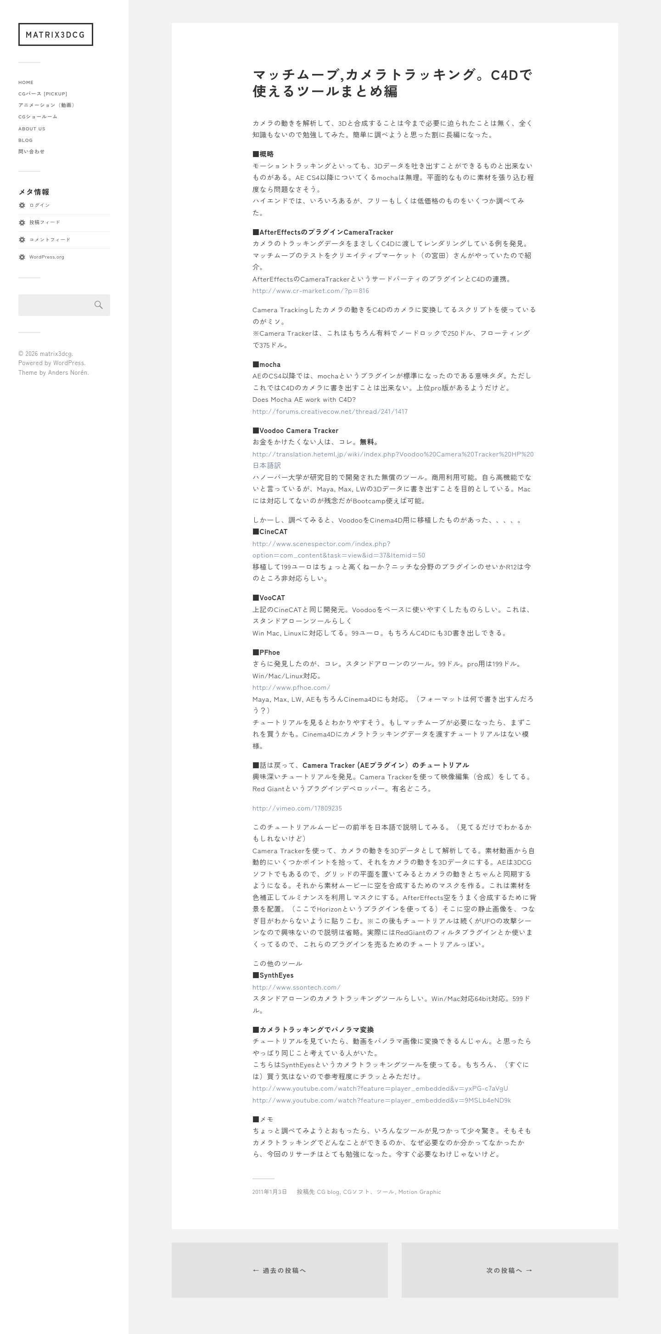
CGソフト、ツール (369, 1191)
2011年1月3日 (270, 1191)
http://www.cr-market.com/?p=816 (310, 290)
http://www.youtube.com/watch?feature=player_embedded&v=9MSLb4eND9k (381, 1099)
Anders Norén (68, 372)
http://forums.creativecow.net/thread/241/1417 (330, 411)
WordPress (68, 362)
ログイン (39, 205)
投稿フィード (44, 222)
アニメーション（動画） (47, 104)
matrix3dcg (56, 34)
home (26, 82)
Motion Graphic (420, 1191)
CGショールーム (38, 116)
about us (31, 128)
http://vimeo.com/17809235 (297, 807)
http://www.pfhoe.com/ (291, 687)
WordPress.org (46, 256)
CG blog (328, 1191)
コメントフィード (50, 239)
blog (25, 139)
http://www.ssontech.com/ (296, 986)
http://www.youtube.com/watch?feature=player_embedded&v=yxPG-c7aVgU (380, 1087)
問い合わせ (31, 151)
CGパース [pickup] (42, 93)
